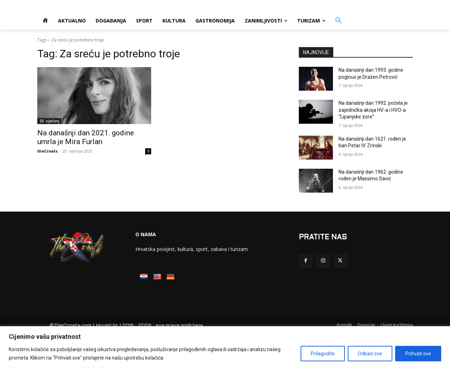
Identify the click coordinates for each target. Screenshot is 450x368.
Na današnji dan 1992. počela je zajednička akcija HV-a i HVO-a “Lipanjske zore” (373, 110)
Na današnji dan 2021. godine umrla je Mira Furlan (85, 137)
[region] (225, 347)
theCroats (47, 151)
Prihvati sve (418, 353)
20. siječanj (49, 120)
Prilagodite (323, 353)
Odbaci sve (370, 353)
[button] (338, 20)
